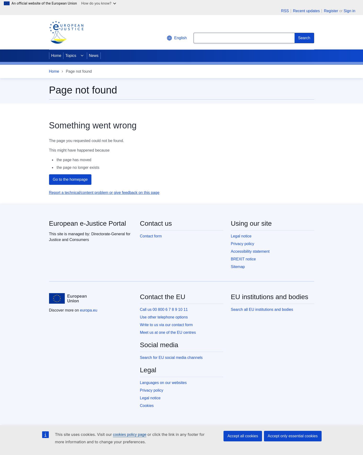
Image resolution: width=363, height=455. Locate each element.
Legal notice (241, 236)
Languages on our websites (163, 383)
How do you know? (98, 3)
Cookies (147, 406)
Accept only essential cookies (293, 436)
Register (331, 11)
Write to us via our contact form (166, 325)
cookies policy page (129, 435)
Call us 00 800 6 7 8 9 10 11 (164, 309)
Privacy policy (242, 244)
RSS (285, 11)
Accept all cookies (242, 436)
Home (56, 56)
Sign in (349, 11)
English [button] (177, 38)
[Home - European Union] (68, 298)
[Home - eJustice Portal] (66, 32)
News (94, 56)
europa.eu (88, 310)
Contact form (151, 236)
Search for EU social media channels (171, 358)
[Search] (304, 38)
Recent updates (306, 11)
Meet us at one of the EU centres (168, 332)
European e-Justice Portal (87, 223)
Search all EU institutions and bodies (262, 309)
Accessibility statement (250, 251)
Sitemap (238, 267)
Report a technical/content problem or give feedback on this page (104, 193)
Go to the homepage (70, 179)
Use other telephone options (164, 317)
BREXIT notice (243, 259)
